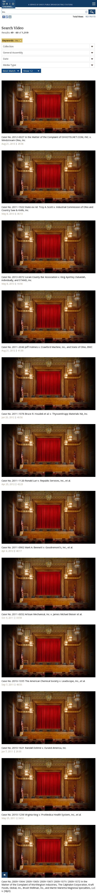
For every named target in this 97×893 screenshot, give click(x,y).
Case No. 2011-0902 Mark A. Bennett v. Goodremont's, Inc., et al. (37, 547)
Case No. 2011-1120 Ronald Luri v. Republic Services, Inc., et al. (36, 480)
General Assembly (49, 53)
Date (49, 59)
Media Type (49, 65)
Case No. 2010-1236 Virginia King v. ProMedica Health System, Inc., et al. (41, 814)
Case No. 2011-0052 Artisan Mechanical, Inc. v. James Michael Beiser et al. (42, 614)
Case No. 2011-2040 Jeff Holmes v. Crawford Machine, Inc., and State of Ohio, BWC (47, 347)
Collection (49, 46)
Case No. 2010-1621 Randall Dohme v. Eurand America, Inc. (34, 747)
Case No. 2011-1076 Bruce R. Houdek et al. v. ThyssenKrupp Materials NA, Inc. (45, 413)
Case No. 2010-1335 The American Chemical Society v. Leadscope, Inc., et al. (43, 681)
